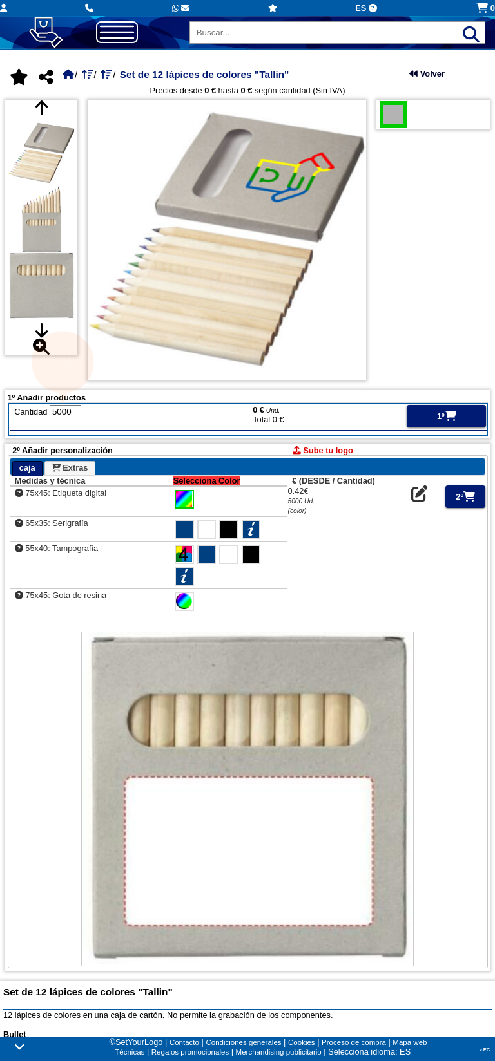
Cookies (301, 1042)
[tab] (27, 468)
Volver (427, 74)
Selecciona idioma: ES (369, 1051)
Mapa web (410, 1042)
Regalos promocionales (190, 1052)
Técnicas (129, 1052)
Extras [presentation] (70, 468)
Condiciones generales (243, 1042)
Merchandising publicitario (279, 1052)
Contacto (184, 1042)
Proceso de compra (354, 1042)
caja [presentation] (27, 468)
